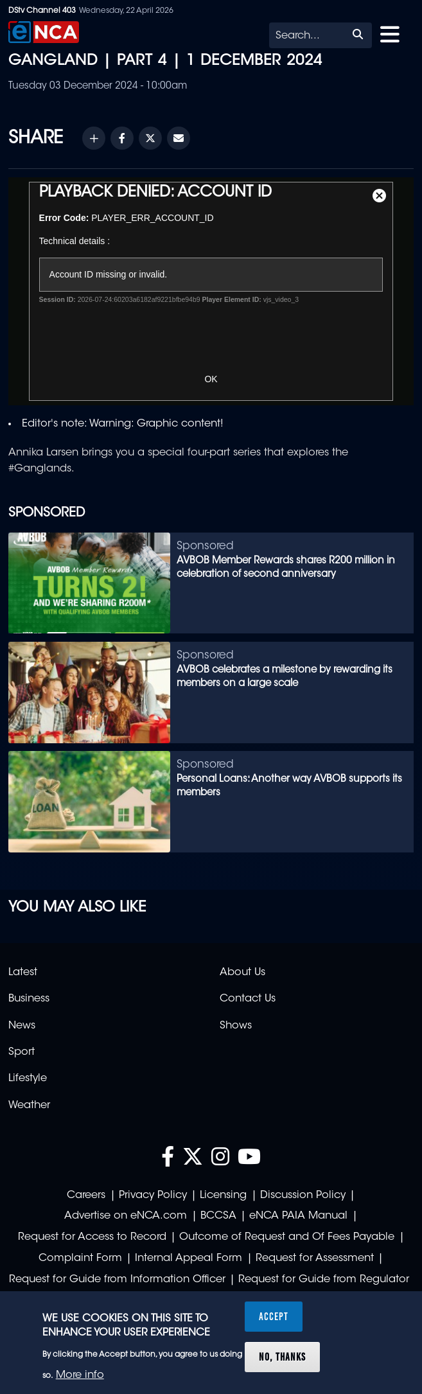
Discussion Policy (303, 1195)
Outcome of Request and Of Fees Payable (286, 1237)
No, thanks (282, 1356)
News (21, 1026)
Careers (86, 1195)
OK (210, 379)
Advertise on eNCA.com (125, 1216)
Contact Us (248, 999)
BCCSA (218, 1216)
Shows (236, 1026)
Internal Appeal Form (188, 1258)
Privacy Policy (153, 1195)
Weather (29, 1105)
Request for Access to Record (92, 1237)
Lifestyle (27, 1078)
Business (28, 999)
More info (80, 1375)
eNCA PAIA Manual (298, 1216)
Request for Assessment (315, 1258)
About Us (242, 972)
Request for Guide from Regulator (323, 1280)
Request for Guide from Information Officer (117, 1280)
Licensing (223, 1195)
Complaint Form (80, 1258)
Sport (21, 1052)
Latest (22, 972)
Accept (273, 1316)
